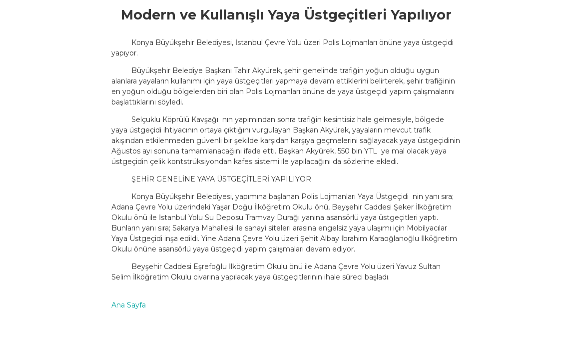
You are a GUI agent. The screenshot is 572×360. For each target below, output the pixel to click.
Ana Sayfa (128, 305)
